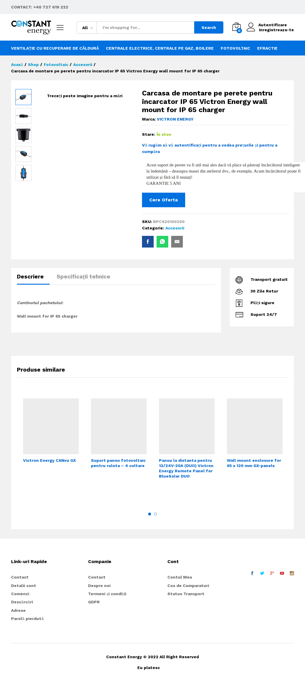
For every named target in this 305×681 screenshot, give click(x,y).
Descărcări (22, 602)
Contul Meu (179, 577)
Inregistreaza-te (276, 29)
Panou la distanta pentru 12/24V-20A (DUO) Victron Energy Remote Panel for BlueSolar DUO (186, 468)
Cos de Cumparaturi (188, 585)
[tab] (33, 279)
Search (208, 27)
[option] (51, 439)
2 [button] (155, 514)
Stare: (148, 134)
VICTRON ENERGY (175, 119)
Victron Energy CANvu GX (49, 460)
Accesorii (174, 228)
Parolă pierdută (27, 618)
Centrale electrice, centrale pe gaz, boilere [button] (160, 48)
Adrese (18, 610)
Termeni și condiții (107, 593)
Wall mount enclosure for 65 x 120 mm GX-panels (254, 463)
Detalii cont (23, 585)
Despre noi (99, 585)
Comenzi (20, 593)
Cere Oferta (163, 200)
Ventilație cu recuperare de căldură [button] (55, 48)
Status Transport (185, 593)
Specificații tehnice (83, 276)
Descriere (30, 276)
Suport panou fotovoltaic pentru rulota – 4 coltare (118, 463)
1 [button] (149, 514)
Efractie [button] (267, 48)
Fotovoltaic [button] (235, 48)
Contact (20, 577)
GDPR (94, 602)
